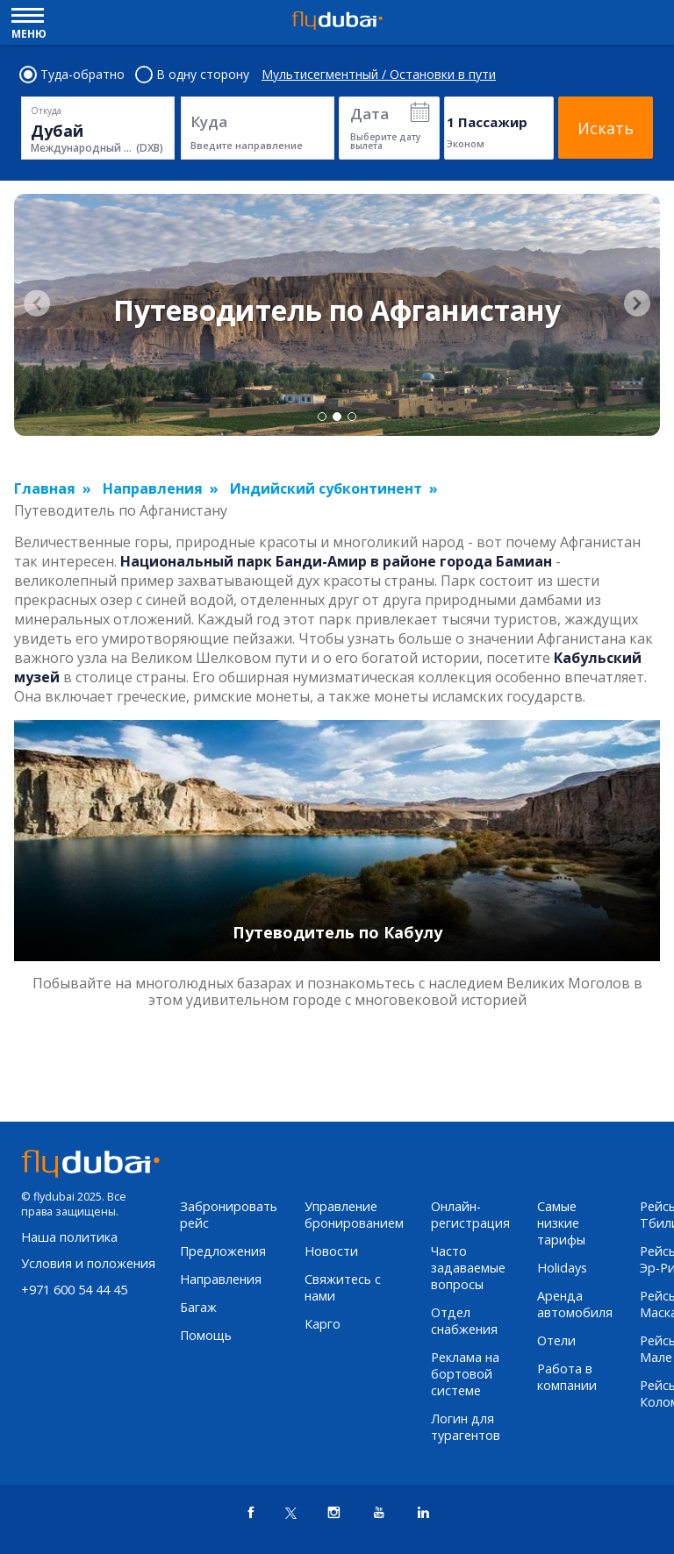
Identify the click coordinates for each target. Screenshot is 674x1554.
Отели (556, 1340)
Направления (153, 488)
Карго (323, 1323)
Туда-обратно (73, 74)
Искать (605, 128)
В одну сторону (193, 74)
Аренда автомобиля (575, 1304)
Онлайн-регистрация (470, 1214)
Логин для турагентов (465, 1427)
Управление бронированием (354, 1214)
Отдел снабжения (464, 1320)
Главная (44, 488)
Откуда (46, 110)
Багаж (198, 1307)
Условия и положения (88, 1263)
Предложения (223, 1251)
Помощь (206, 1335)
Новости (331, 1251)
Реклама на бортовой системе (465, 1374)
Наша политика (69, 1237)
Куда (208, 121)
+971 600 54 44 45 (74, 1289)
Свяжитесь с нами (343, 1287)
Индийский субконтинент (326, 488)
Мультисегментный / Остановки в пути (379, 74)
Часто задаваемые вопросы (468, 1268)
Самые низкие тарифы (561, 1223)
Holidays (562, 1267)
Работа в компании (567, 1377)
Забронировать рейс (228, 1214)
